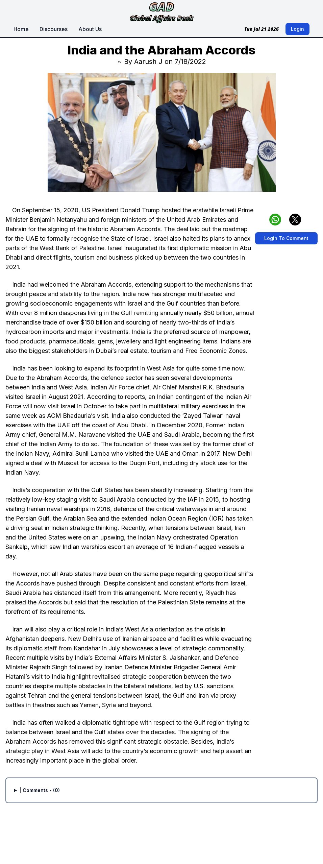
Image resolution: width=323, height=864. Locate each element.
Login (297, 29)
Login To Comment (286, 238)
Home (21, 29)
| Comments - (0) (39, 790)
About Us (90, 29)
